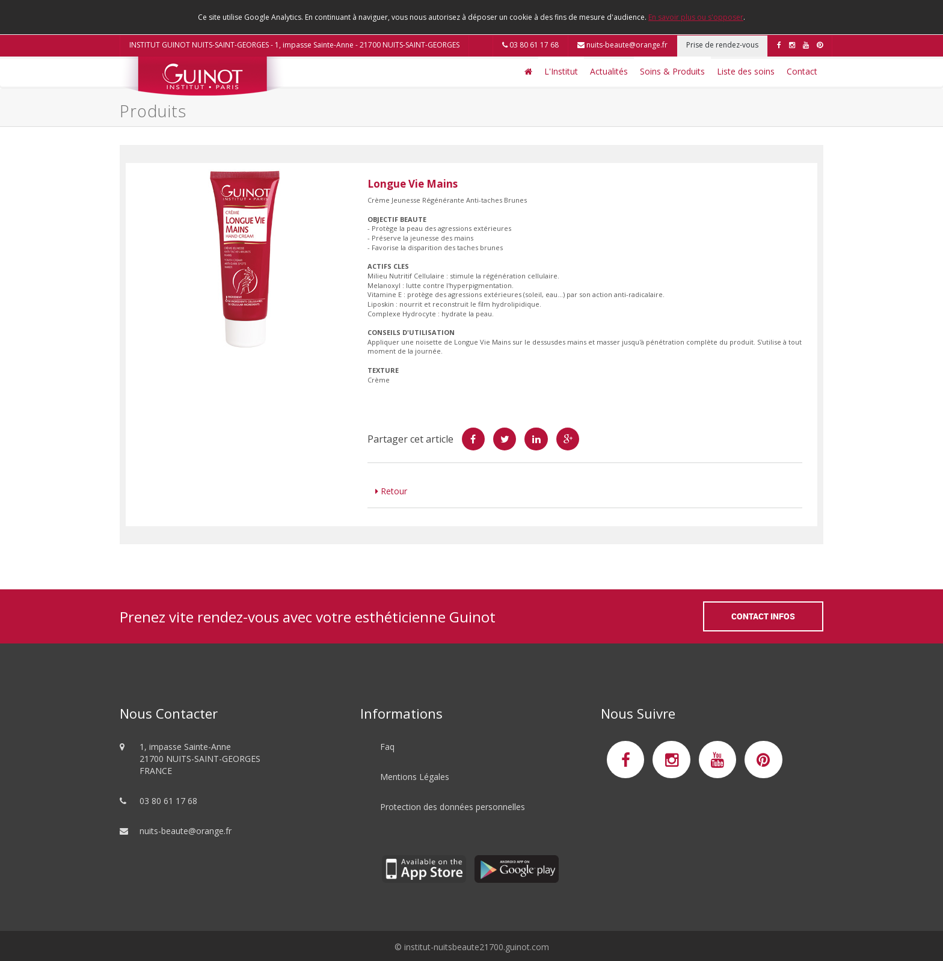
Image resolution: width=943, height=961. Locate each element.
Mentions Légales (414, 776)
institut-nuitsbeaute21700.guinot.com (476, 947)
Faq (387, 746)
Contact (802, 71)
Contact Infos (763, 616)
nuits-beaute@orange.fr (622, 45)
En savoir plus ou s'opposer (695, 17)
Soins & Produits (672, 71)
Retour (391, 491)
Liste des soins (746, 71)
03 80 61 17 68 (530, 45)
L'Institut (561, 71)
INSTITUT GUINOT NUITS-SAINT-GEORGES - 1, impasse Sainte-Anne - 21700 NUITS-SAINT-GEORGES (294, 45)
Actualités (609, 71)
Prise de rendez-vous (722, 45)
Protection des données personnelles (452, 806)
